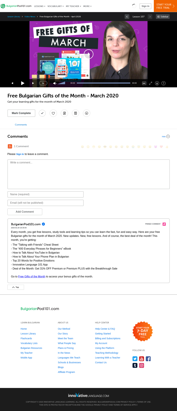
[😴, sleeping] (144, 146)
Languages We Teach (69, 357)
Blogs (61, 367)
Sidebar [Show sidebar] (164, 16)
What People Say (67, 343)
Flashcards (26, 338)
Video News (30, 16)
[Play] (23, 83)
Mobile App (26, 357)
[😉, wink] (127, 146)
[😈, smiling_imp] (155, 146)
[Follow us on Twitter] (135, 358)
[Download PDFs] (75, 113)
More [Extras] (86, 6)
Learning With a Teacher (107, 357)
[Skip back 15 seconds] (12, 83)
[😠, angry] (110, 146)
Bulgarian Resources (31, 348)
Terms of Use (144, 402)
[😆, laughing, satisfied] (116, 146)
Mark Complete (21, 113)
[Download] (157, 83)
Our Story (63, 333)
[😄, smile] (82, 146)
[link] (127, 16)
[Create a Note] (64, 113)
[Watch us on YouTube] (141, 358)
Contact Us (100, 362)
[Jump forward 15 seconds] (33, 83)
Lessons (38, 6)
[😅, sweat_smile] (122, 146)
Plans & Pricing (66, 348)
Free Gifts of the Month (31, 276)
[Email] (45, 203)
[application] (88, 54)
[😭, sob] (133, 146)
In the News (64, 353)
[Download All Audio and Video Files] (86, 113)
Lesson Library (13, 16)
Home (24, 328)
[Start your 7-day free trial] (142, 331)
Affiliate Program (66, 372)
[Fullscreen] (151, 83)
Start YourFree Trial (165, 6)
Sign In (145, 6)
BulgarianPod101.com (109, 402)
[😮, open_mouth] (150, 146)
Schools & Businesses (69, 362)
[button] (134, 6)
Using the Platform (104, 348)
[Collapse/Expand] (88, 136)
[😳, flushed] (88, 146)
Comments (21, 124)
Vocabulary (55, 6)
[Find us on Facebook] (148, 358)
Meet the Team (65, 338)
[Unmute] (55, 83)
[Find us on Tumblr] (135, 365)
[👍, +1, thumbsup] (167, 146)
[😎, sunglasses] (105, 146)
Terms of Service (122, 405)
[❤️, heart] (161, 146)
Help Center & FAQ (105, 328)
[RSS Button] (9, 146)
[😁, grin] (94, 146)
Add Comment (25, 211)
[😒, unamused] (99, 146)
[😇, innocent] (139, 146)
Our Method (64, 328)
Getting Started (103, 333)
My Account (101, 343)
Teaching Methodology (106, 353)
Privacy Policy (128, 402)
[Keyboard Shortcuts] (163, 83)
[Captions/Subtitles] (144, 83)
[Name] (45, 194)
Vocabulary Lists (29, 343)
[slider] (61, 83)
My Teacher (72, 6)
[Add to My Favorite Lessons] (53, 113)
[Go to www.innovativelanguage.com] (88, 395)
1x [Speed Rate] (43, 83)
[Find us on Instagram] (141, 365)
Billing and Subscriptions (107, 338)
